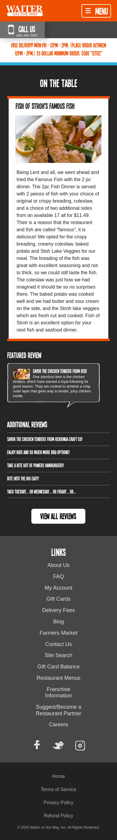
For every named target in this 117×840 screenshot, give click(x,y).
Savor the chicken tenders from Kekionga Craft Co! (70, 371)
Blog (58, 622)
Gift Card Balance (58, 667)
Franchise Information (58, 692)
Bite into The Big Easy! (23, 478)
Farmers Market (58, 633)
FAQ (58, 576)
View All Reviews (58, 516)
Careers (58, 725)
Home (58, 776)
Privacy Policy (58, 802)
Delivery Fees (58, 610)
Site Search (58, 655)
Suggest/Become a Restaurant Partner (58, 710)
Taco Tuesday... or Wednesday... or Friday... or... (41, 491)
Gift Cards (58, 599)
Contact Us (58, 644)
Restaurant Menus (58, 678)
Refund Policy (58, 815)
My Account (58, 588)
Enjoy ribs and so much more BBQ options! (38, 452)
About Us (58, 565)
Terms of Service (58, 789)
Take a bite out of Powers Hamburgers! (35, 465)
